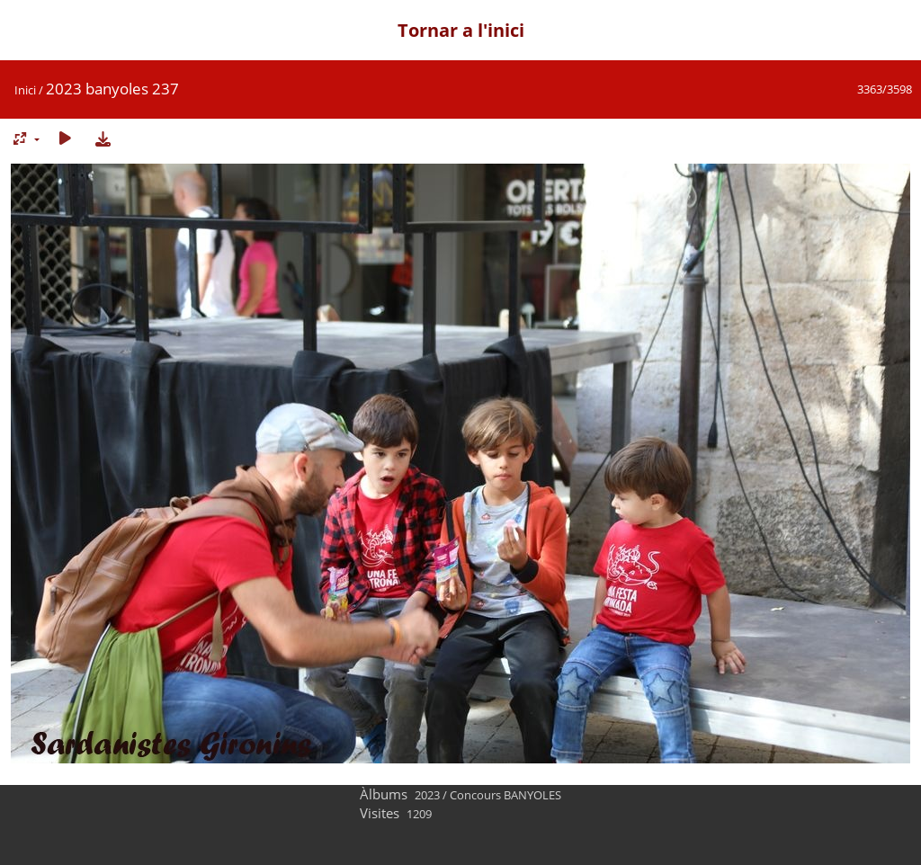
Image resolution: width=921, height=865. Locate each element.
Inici (25, 90)
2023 (427, 795)
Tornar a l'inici (461, 30)
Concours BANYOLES (505, 795)
